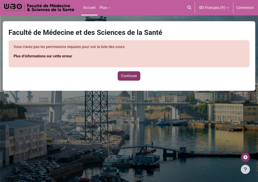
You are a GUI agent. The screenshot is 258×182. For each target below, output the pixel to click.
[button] (189, 7)
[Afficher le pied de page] (245, 169)
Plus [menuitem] (103, 7)
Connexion (245, 7)
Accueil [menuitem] (89, 7)
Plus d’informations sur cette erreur (53, 56)
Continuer (129, 76)
